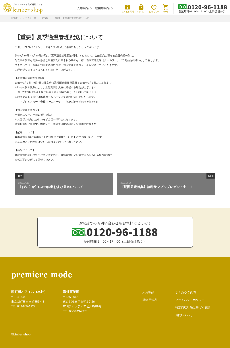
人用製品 (83, 8)
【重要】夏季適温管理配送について (71, 18)
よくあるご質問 (185, 292)
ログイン (141, 8)
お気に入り (154, 9)
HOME (14, 18)
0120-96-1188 (202, 7)
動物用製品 (102, 8)
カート (166, 8)
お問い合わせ (184, 315)
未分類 (45, 18)
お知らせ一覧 (29, 18)
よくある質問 (128, 8)
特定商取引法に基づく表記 (192, 307)
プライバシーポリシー (189, 299)
